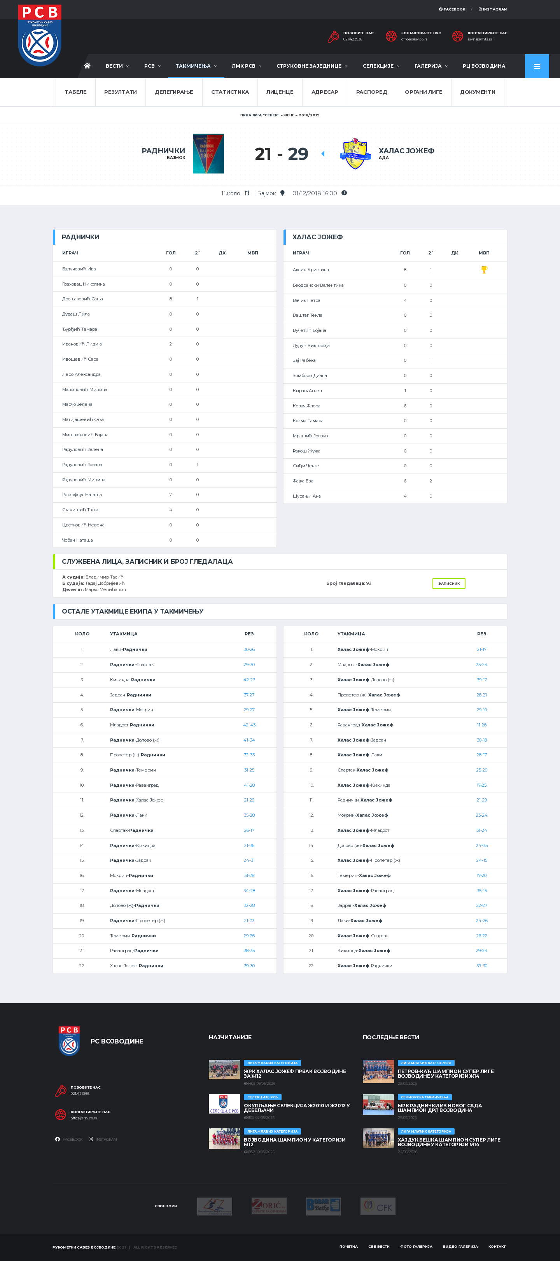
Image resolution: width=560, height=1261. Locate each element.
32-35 (249, 755)
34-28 (249, 890)
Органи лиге (423, 92)
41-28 (249, 785)
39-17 (482, 679)
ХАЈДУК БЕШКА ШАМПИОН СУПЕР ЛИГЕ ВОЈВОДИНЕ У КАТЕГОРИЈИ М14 (449, 1142)
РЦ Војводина (484, 66)
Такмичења (193, 66)
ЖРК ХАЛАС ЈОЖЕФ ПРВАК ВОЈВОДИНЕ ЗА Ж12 (295, 1073)
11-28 (481, 725)
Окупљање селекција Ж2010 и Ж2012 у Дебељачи (297, 1108)
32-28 (249, 905)
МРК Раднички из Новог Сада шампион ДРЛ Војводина (440, 1108)
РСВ (149, 66)
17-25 (481, 785)
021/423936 (352, 39)
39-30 (249, 965)
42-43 (249, 725)
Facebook (452, 9)
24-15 (481, 860)
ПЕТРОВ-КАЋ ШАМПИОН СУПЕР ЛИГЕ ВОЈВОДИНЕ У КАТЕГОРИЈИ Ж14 (446, 1073)
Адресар (325, 92)
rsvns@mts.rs (480, 39)
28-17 (482, 755)
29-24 (482, 950)
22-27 (481, 905)
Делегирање (174, 92)
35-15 (482, 890)
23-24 (482, 815)
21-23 (249, 920)
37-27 (249, 695)
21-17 (481, 649)
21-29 (249, 800)
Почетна (349, 1246)
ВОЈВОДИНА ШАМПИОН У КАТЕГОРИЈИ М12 (294, 1142)
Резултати (120, 92)
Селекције (378, 66)
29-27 (249, 709)
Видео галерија (460, 1246)
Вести (114, 66)
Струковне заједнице (308, 66)
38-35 (249, 950)
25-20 (481, 770)
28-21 (482, 695)
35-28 (249, 815)
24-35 (482, 845)
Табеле (75, 92)
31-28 (249, 875)
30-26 (249, 649)
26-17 (249, 830)
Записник (449, 583)
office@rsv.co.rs (414, 39)
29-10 (482, 709)
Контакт (497, 1246)
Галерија (428, 66)
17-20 (481, 875)
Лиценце (280, 92)
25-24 (482, 664)
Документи (477, 92)
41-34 (249, 740)
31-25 (249, 770)
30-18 (482, 740)
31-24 (481, 830)
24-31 (249, 860)
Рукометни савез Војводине (84, 1247)
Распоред (371, 92)
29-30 (249, 664)
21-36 (249, 845)
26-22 (481, 935)
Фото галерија (416, 1246)
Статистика (229, 92)
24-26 (482, 920)
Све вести (379, 1246)
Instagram (493, 9)
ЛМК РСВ (244, 66)
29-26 (249, 935)
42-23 (249, 679)
